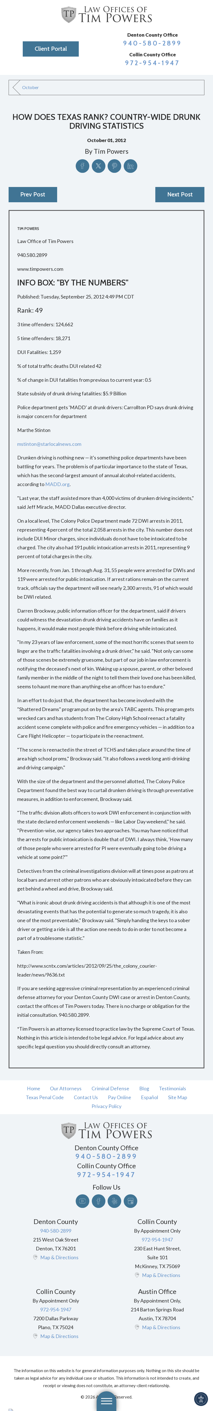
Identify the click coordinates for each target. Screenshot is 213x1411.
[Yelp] (114, 1201)
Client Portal (51, 48)
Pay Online (119, 1097)
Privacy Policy (106, 1106)
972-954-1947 (152, 63)
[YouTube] (82, 1201)
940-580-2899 (152, 43)
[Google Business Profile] (130, 1201)
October (30, 87)
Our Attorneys (66, 1088)
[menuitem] (33, 1088)
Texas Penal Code (45, 1097)
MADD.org (57, 484)
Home (33, 1088)
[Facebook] (98, 1201)
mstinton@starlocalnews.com (49, 444)
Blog (144, 1088)
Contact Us (86, 1097)
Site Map (177, 1097)
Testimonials (172, 1088)
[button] (201, 1399)
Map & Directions (59, 1257)
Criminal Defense (110, 1088)
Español (149, 1097)
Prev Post (32, 194)
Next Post (180, 194)
